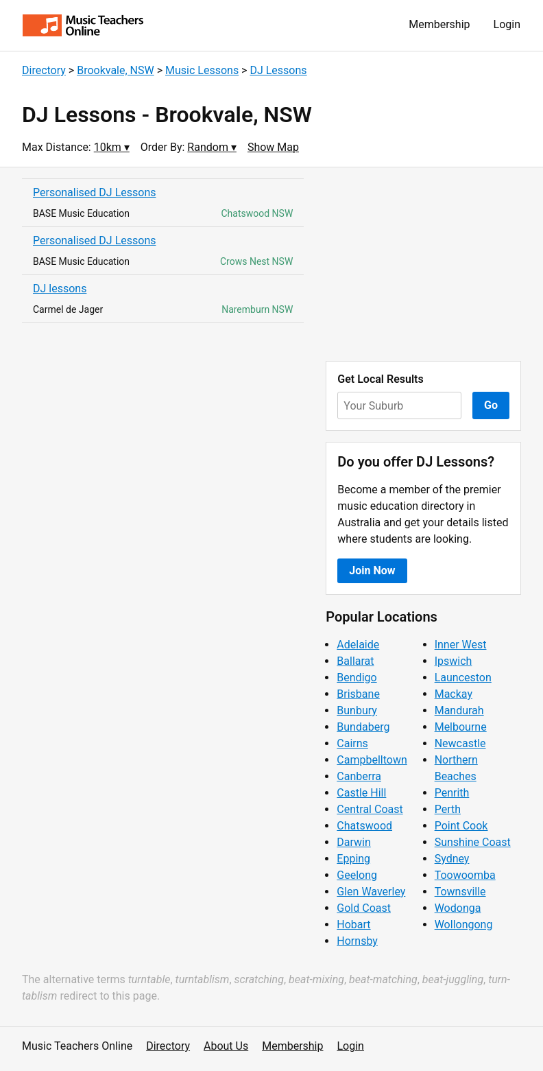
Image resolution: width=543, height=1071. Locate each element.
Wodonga (458, 908)
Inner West (461, 644)
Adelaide (358, 644)
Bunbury (357, 710)
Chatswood (364, 825)
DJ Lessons (278, 70)
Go (491, 405)
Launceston (463, 677)
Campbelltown (372, 759)
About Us (226, 1045)
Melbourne (461, 726)
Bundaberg (363, 726)
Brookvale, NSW (115, 70)
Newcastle (460, 743)
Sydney (452, 858)
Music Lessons (202, 70)
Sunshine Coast (473, 842)
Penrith (452, 792)
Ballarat (355, 661)
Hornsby (357, 941)
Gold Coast (364, 908)
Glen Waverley (371, 891)
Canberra (359, 776)
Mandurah (459, 710)
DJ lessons (59, 288)
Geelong (357, 875)
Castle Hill (361, 792)
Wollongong (464, 924)
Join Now (372, 570)
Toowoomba (465, 875)
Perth (448, 809)
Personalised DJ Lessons (94, 192)
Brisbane (358, 694)
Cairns (352, 743)
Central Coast (369, 809)
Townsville (460, 891)
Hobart (353, 924)
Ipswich (453, 661)
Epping (353, 858)
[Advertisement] (423, 264)
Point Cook (461, 825)
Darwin (354, 842)
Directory (44, 70)
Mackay (453, 694)
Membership (439, 24)
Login (507, 24)
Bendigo (356, 677)
